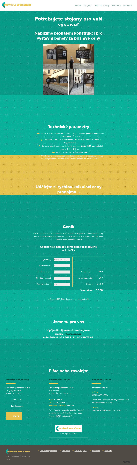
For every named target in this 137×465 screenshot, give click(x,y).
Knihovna (116, 5)
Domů (78, 5)
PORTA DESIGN (126, 462)
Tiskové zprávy (102, 5)
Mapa (14, 416)
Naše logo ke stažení (68, 433)
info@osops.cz (72, 334)
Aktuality (127, 5)
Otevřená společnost (48, 451)
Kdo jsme (87, 5)
